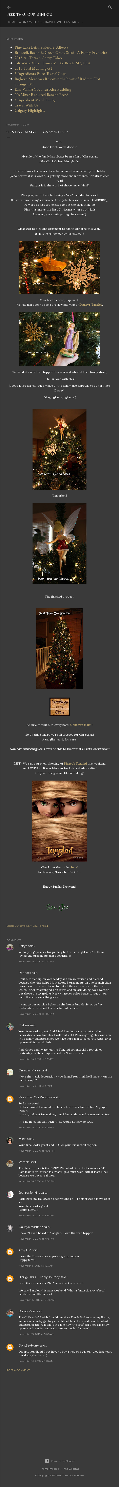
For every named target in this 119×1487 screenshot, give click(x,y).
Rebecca (25, 973)
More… (77, 22)
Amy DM (25, 1250)
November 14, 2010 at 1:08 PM (36, 1013)
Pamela (24, 1162)
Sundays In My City (26, 925)
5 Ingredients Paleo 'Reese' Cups (40, 73)
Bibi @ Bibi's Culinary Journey (39, 1277)
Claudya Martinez (31, 1227)
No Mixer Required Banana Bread (41, 94)
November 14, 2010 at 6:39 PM (36, 1215)
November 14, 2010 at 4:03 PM (37, 1150)
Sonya (23, 946)
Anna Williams (70, 1468)
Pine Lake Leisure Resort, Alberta (41, 47)
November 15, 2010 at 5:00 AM (36, 1334)
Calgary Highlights (30, 110)
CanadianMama (30, 1070)
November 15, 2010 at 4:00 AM (37, 1299)
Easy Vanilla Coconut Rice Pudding (43, 89)
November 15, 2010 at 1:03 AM (36, 1265)
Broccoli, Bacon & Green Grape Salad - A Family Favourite (61, 52)
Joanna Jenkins (29, 1192)
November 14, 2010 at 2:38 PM (36, 1058)
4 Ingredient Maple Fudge (35, 99)
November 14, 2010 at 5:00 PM (37, 1181)
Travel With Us (57, 22)
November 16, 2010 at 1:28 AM (36, 1361)
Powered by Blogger (59, 1461)
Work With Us (30, 22)
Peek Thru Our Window (29, 14)
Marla (22, 1139)
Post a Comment (18, 1370)
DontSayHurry (29, 1345)
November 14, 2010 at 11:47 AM (36, 961)
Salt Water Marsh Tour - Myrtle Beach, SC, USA (53, 63)
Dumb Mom (27, 1311)
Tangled (43, 925)
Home (11, 22)
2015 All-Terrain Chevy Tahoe (39, 57)
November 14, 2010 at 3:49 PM (36, 1127)
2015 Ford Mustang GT (34, 68)
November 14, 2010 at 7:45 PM (36, 1238)
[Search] (110, 6)
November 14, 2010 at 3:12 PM (36, 1085)
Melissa (24, 1025)
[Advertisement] (59, 1410)
